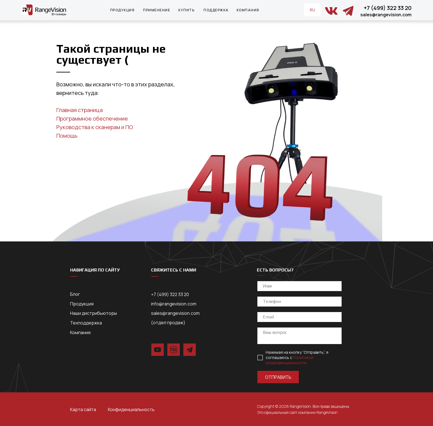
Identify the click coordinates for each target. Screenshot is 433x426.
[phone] (299, 302)
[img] (331, 10)
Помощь (66, 135)
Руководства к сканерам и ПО (94, 127)
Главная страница (79, 110)
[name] (299, 286)
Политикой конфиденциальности (289, 360)
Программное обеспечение (92, 118)
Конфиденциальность (131, 409)
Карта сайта (83, 409)
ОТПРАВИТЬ (278, 377)
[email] (299, 317)
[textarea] (299, 336)
